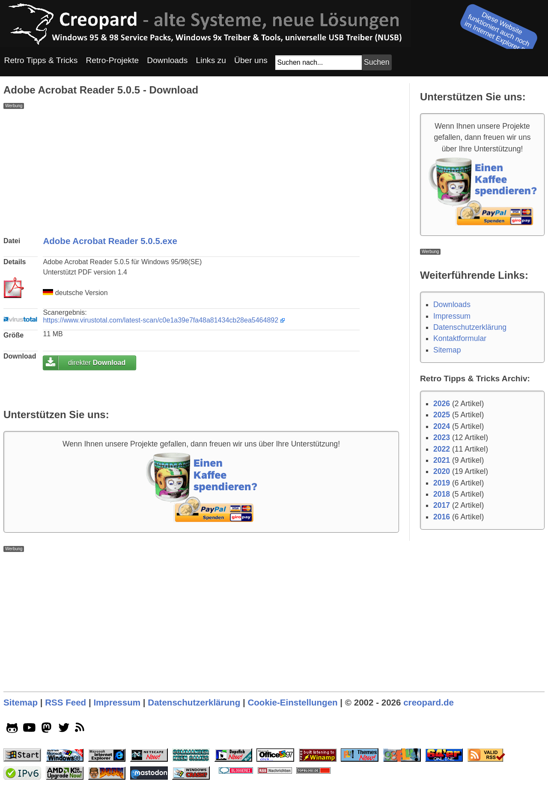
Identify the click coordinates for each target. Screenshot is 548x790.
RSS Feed (65, 702)
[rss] (81, 729)
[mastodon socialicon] (46, 729)
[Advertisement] (201, 169)
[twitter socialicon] (64, 729)
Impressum (452, 316)
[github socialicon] (12, 729)
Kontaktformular (459, 338)
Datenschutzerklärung (469, 327)
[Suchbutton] (377, 62)
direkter (96, 362)
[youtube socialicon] (29, 729)
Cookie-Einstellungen (292, 702)
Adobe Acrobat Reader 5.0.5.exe (110, 241)
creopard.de (428, 702)
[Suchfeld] (318, 62)
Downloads (452, 304)
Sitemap (447, 350)
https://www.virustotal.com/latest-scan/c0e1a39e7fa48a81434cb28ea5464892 (160, 320)
